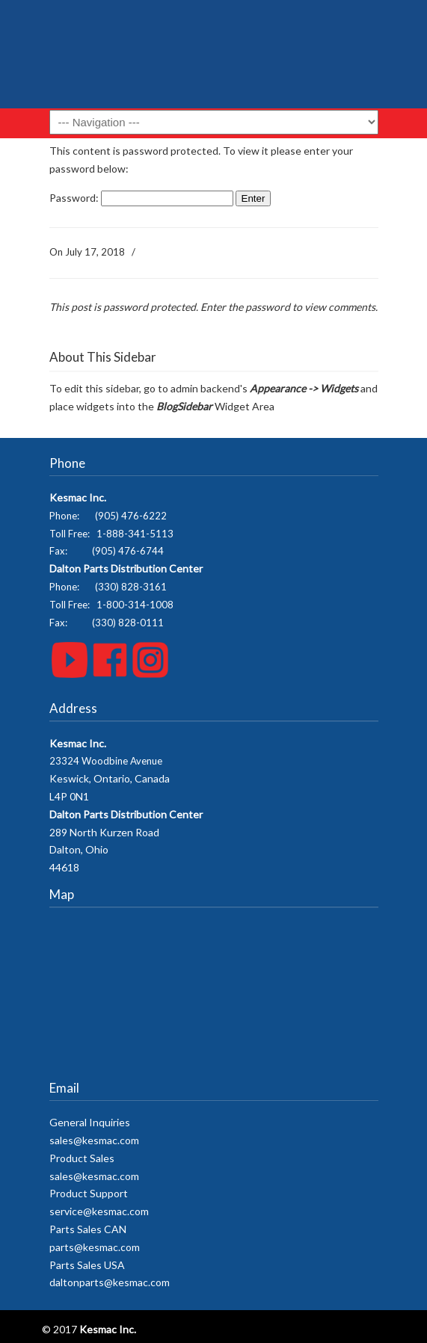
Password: (141, 197)
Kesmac (213, 59)
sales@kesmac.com (94, 1140)
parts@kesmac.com (94, 1247)
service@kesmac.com (99, 1211)
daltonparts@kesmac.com (109, 1282)
